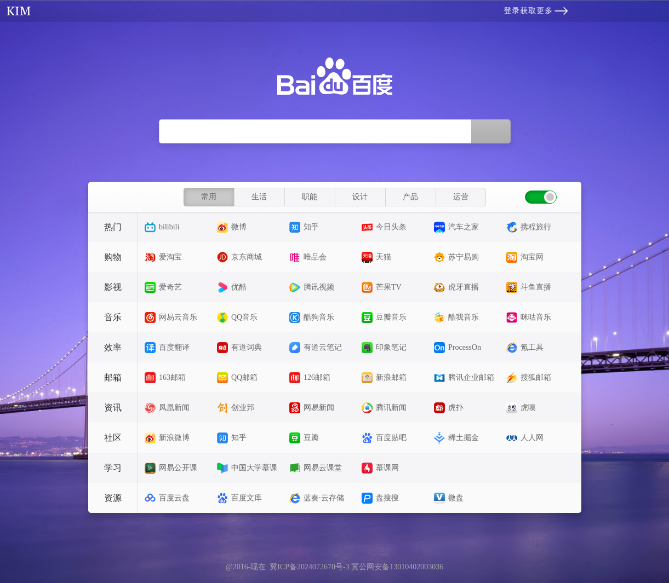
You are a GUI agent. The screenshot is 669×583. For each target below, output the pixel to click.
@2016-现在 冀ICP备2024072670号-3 (289, 567)
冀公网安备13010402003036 (397, 567)
